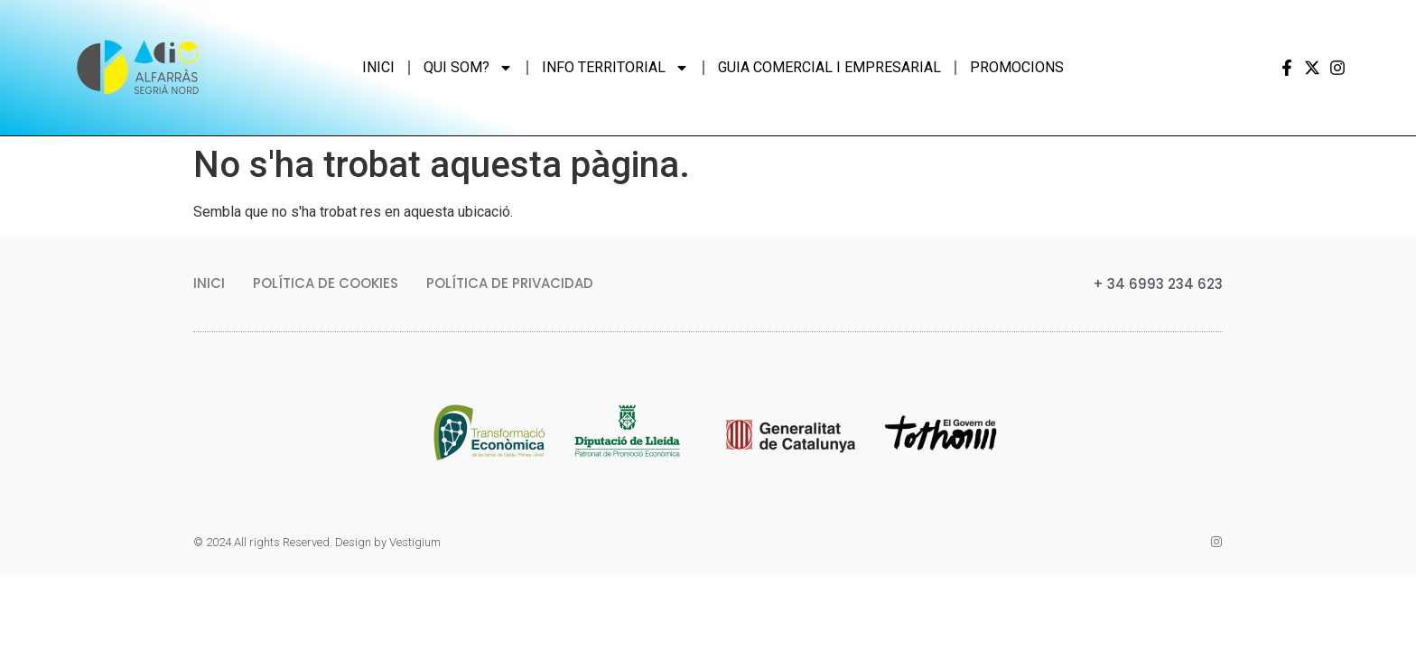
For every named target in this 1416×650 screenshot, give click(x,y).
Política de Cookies (325, 283)
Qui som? (468, 68)
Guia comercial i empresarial (829, 67)
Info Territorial (615, 68)
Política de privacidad (509, 283)
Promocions (1017, 67)
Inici (378, 67)
